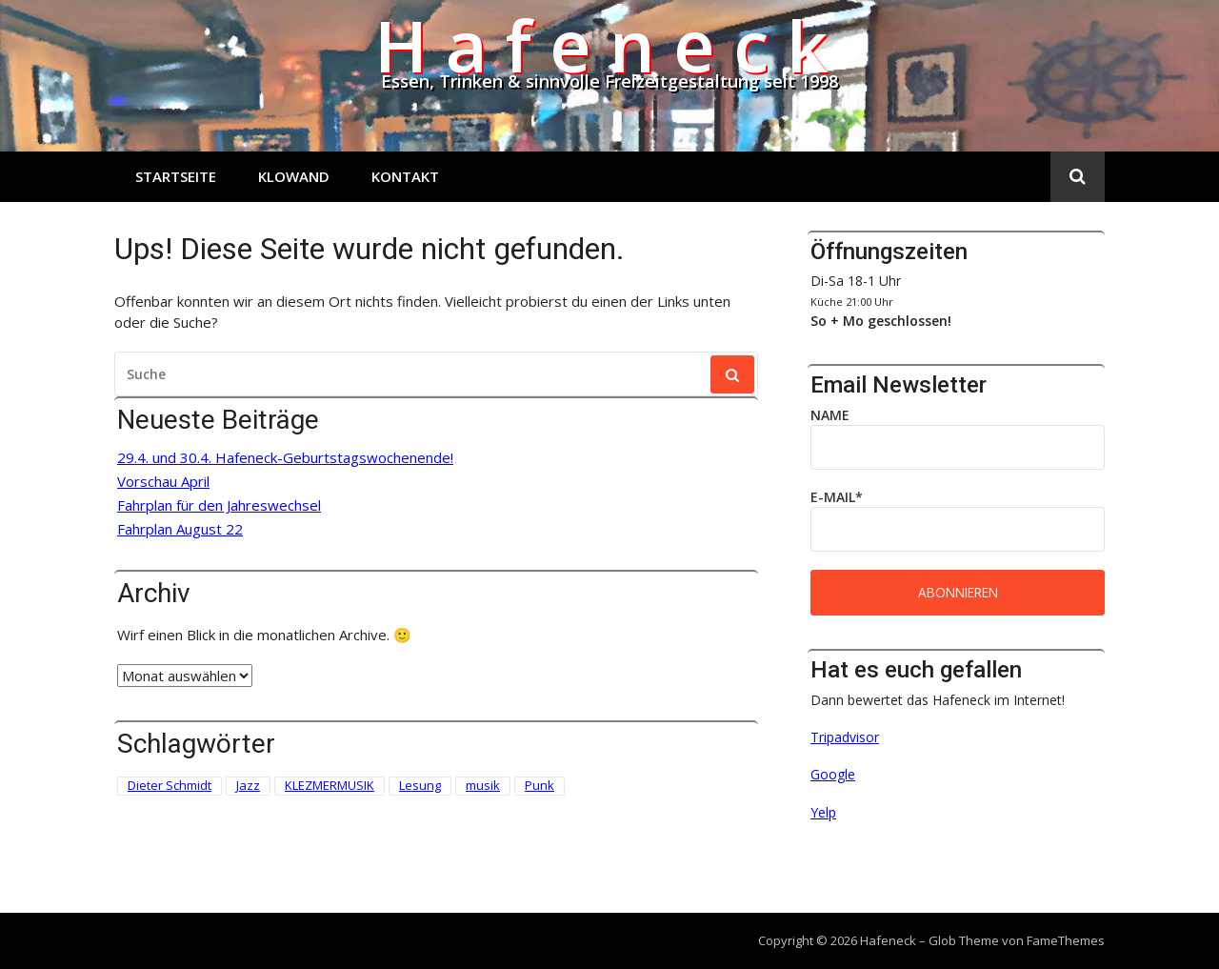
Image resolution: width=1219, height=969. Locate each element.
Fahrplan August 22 (180, 529)
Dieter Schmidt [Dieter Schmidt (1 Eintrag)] (169, 785)
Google (832, 774)
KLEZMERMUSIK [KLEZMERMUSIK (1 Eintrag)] (329, 785)
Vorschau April (163, 481)
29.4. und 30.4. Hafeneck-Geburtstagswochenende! (285, 458)
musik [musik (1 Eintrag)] (483, 785)
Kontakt (405, 176)
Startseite (175, 176)
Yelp (823, 812)
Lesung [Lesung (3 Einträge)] (420, 785)
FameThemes (1066, 940)
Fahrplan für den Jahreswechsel (219, 505)
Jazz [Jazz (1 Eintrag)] (248, 785)
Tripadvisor (844, 737)
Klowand (294, 176)
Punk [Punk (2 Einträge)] (539, 785)
